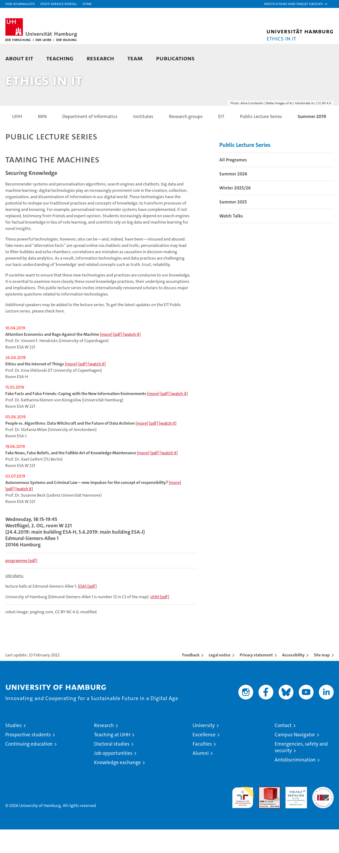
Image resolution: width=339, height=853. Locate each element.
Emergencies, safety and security (301, 770)
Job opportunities (113, 776)
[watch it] (132, 358)
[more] (106, 358)
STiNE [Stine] (87, 3)
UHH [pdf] (159, 620)
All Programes (233, 183)
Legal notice (219, 678)
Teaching (59, 58)
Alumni (201, 776)
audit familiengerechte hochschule (242, 818)
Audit (264, 813)
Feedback (190, 678)
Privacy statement (256, 678)
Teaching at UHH (112, 758)
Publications (175, 58)
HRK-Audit (295, 813)
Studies (13, 749)
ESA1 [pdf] (87, 609)
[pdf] (117, 358)
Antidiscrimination (295, 783)
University (204, 749)
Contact (283, 749)
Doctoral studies (112, 767)
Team (135, 58)
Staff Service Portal (58, 3)
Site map (322, 678)
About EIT (19, 58)
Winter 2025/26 (235, 211)
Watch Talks (231, 239)
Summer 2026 (233, 197)
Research (100, 58)
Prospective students (28, 758)
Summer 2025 (233, 225)
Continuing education (29, 767)
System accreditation (323, 816)
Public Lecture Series (244, 168)
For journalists (20, 3)
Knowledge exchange (117, 786)
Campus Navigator (295, 758)
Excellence (204, 758)
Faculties (202, 767)
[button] (296, 4)
